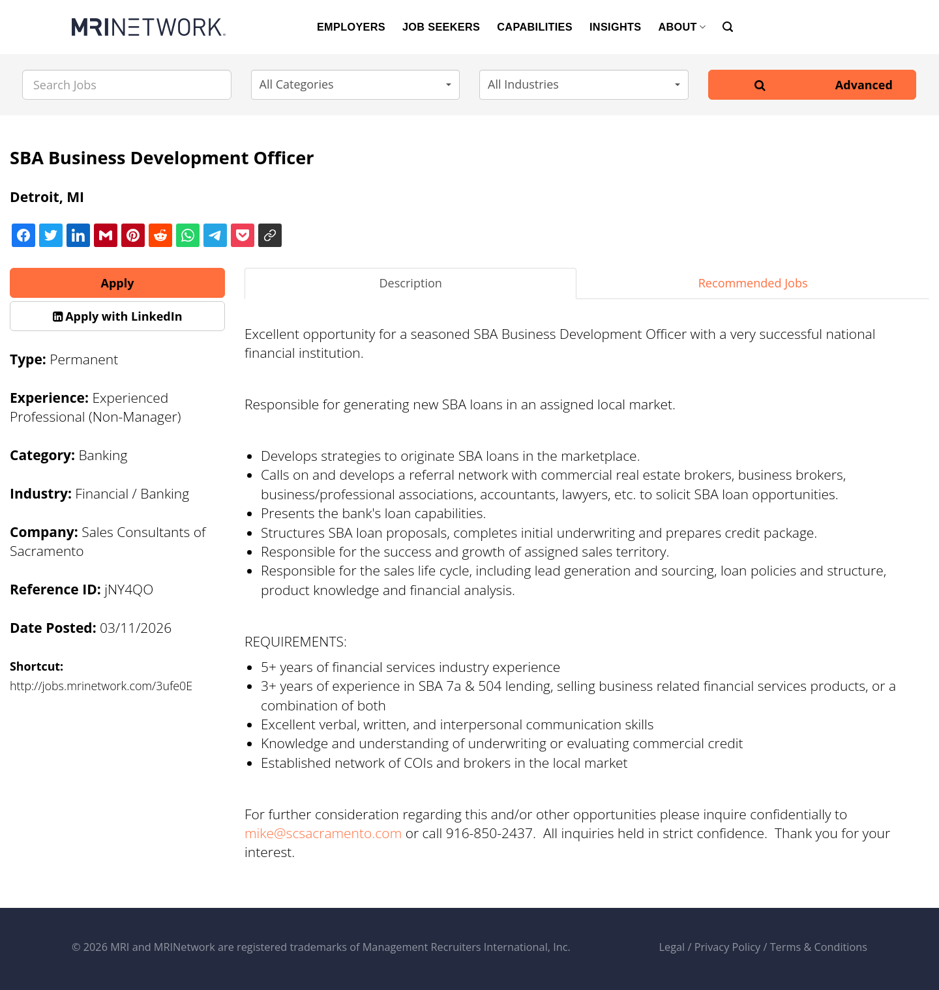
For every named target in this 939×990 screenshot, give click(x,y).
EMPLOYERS (351, 27)
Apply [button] (117, 283)
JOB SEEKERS (441, 27)
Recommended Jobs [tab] (753, 283)
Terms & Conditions (818, 947)
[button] (355, 85)
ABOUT (682, 27)
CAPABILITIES (535, 27)
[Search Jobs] (126, 85)
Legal (672, 947)
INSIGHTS (615, 27)
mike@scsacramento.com (323, 833)
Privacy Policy (727, 947)
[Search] (728, 27)
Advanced (864, 85)
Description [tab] (410, 283)
